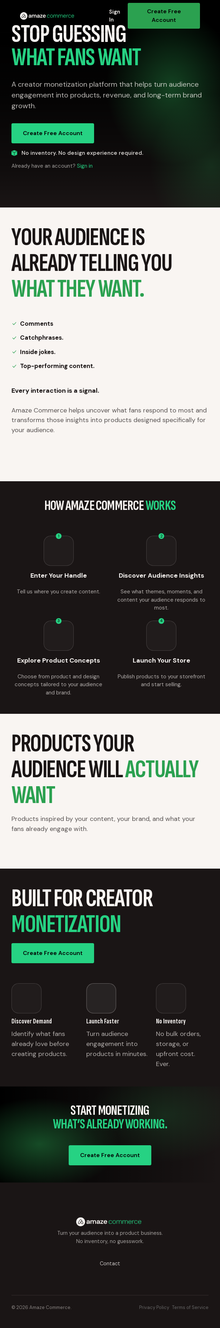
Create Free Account (164, 16)
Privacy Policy (154, 1307)
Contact (110, 1263)
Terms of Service (190, 1307)
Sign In (114, 16)
